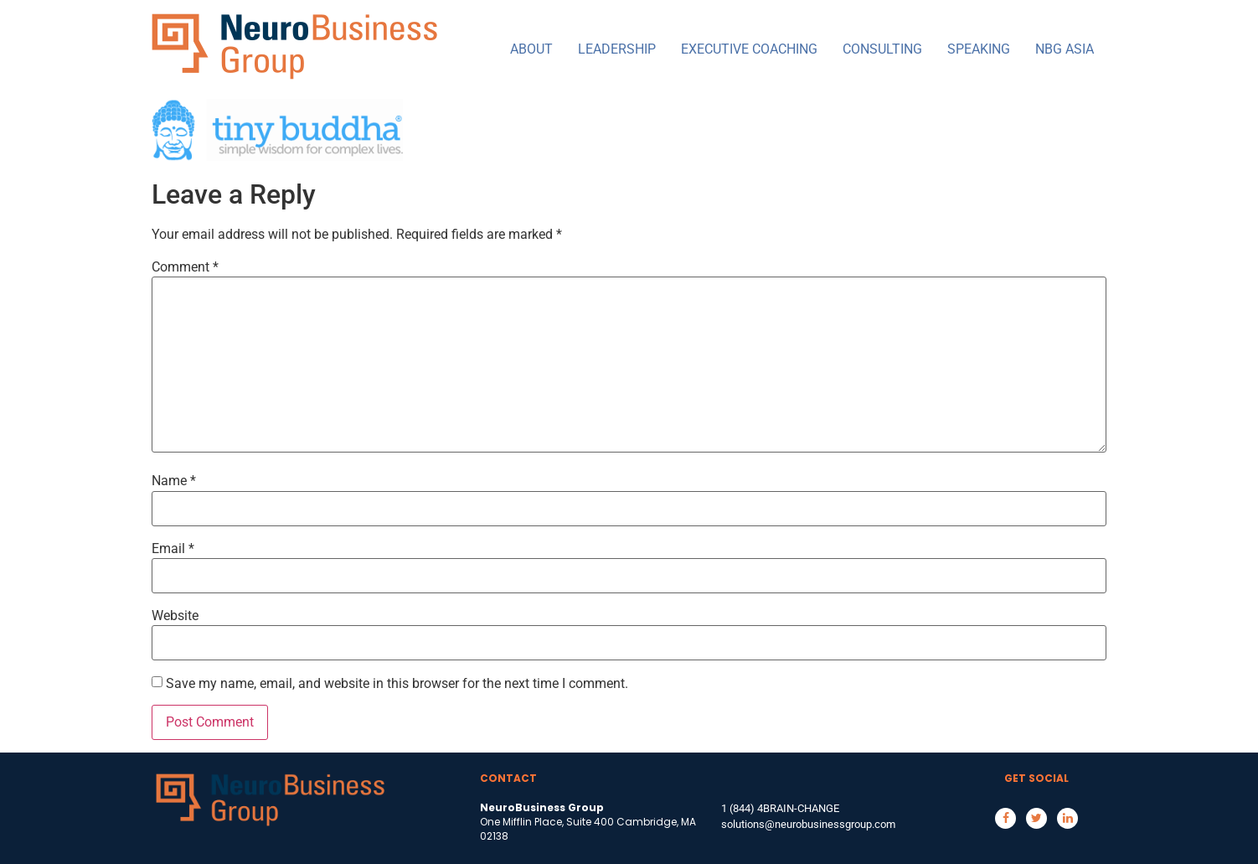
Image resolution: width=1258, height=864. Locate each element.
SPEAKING (978, 49)
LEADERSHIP (617, 49)
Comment (185, 267)
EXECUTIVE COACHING (749, 49)
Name (174, 481)
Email (173, 549)
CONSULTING (882, 49)
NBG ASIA (1064, 49)
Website (175, 616)
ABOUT (531, 49)
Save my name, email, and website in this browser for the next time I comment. (397, 684)
